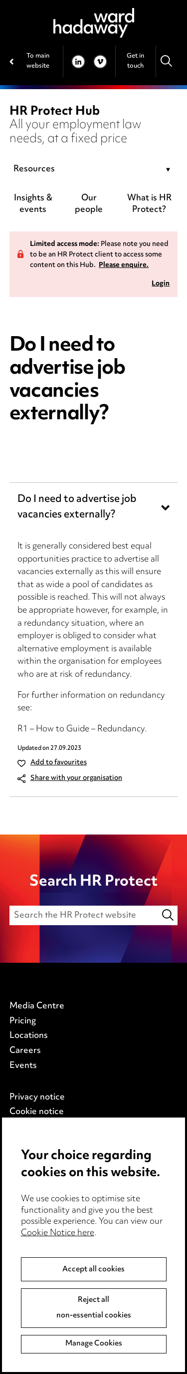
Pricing (22, 1021)
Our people (89, 204)
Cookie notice (36, 1112)
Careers (25, 1050)
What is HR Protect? (149, 204)
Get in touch (135, 61)
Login (161, 284)
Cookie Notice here (57, 1233)
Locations (28, 1035)
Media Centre (36, 1006)
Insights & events (33, 204)
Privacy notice (37, 1097)
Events (23, 1065)
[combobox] (93, 169)
